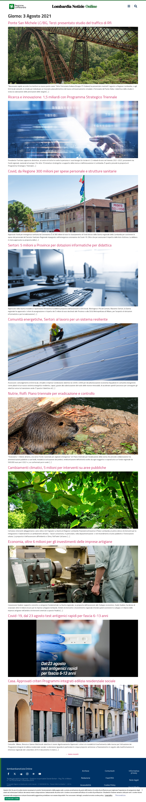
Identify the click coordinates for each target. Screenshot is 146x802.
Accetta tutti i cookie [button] (12, 798)
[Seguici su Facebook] (9, 774)
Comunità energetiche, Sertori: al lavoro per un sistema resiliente (58, 319)
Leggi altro (108, 795)
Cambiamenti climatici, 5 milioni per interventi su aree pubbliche (57, 467)
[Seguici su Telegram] (21, 774)
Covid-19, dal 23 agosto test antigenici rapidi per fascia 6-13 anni (58, 615)
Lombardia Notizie (68, 6)
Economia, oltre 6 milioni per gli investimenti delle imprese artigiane (60, 541)
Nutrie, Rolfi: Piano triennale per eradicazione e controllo (51, 393)
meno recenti (72, 754)
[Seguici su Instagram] (28, 774)
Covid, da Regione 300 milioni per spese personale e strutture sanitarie (62, 171)
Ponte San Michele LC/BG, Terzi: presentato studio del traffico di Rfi (60, 23)
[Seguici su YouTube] (40, 774)
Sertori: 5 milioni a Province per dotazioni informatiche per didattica (60, 245)
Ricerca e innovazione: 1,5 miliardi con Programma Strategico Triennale (62, 97)
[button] (129, 6)
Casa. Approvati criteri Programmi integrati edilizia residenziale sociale (61, 681)
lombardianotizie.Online (19, 769)
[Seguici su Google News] (34, 774)
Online (91, 6)
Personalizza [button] (120, 795)
